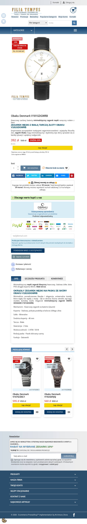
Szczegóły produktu (35, 279)
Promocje (24, 17)
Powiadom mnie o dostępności (27, 250)
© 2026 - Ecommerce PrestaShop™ (25, 515)
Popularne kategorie (48, 17)
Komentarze (57, 279)
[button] (26, 197)
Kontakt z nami (17, 496)
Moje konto (63, 17)
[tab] (42, 197)
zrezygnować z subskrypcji (48, 464)
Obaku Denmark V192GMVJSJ (53, 395)
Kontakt (56, 2)
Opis (16, 279)
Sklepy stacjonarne (19, 491)
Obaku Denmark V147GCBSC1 (21, 395)
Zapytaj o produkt (21, 257)
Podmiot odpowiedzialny (43, 216)
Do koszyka (30, 168)
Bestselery (34, 17)
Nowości (14, 17)
